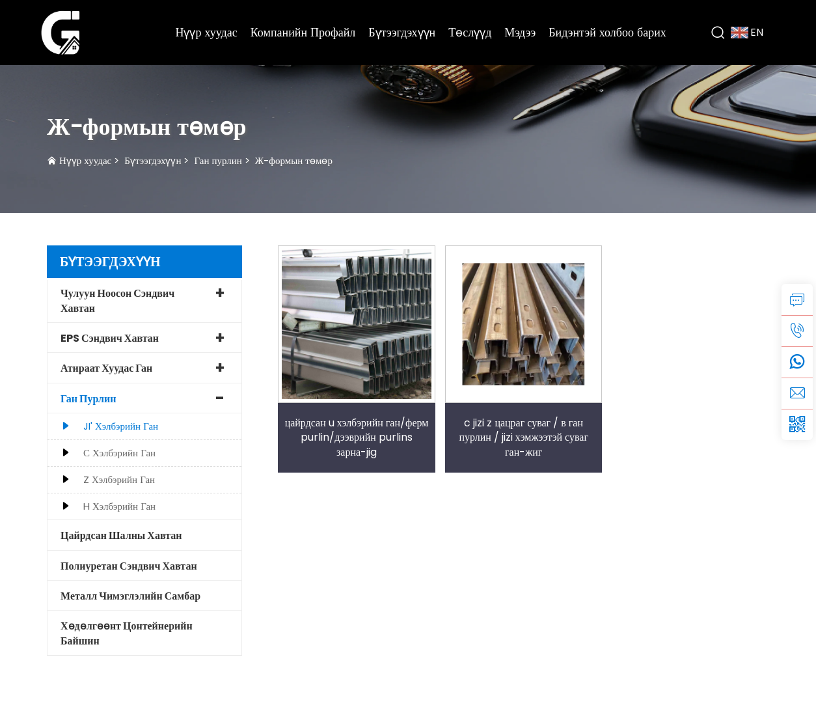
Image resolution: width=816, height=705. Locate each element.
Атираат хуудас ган (106, 368)
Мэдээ (520, 32)
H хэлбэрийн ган (119, 506)
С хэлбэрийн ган (119, 453)
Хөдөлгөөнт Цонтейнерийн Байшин (127, 633)
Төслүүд (469, 32)
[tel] (797, 330)
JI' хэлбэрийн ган (120, 426)
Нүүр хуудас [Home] (206, 32)
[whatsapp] (797, 362)
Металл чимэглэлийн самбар (130, 595)
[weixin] (797, 424)
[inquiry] (797, 299)
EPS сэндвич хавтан (110, 338)
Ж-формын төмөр (294, 160)
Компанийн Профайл (303, 32)
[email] (797, 393)
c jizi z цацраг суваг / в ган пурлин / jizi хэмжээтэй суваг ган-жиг (523, 437)
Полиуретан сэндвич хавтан (129, 566)
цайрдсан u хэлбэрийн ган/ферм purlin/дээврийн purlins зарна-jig (357, 437)
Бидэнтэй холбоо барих (607, 32)
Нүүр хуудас (85, 160)
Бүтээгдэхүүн (401, 32)
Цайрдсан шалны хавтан (121, 535)
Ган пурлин (217, 160)
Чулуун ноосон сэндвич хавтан (117, 300)
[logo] (60, 31)
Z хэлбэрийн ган (119, 479)
